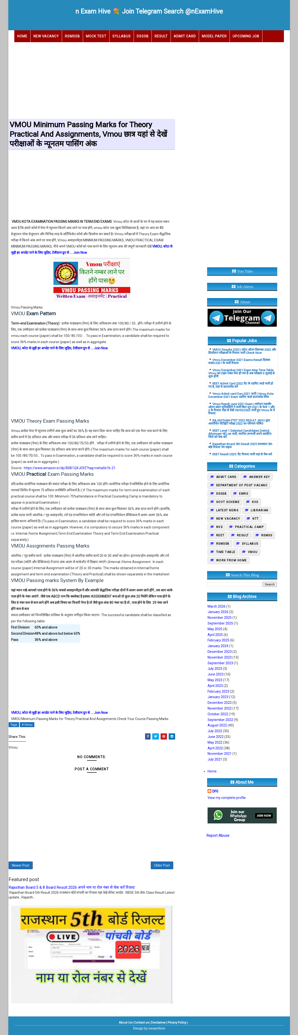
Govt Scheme (228, 502)
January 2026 (218, 612)
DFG (215, 791)
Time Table (225, 552)
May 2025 (215, 629)
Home (22, 36)
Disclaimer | (159, 1022)
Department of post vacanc (242, 485)
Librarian (259, 510)
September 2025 (220, 623)
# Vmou (27, 724)
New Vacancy (46, 36)
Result (161, 36)
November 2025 (220, 617)
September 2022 (220, 720)
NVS (219, 527)
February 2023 (218, 691)
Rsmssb (223, 543)
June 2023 (216, 674)
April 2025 (215, 635)
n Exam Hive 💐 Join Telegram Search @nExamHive (149, 11)
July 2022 (215, 731)
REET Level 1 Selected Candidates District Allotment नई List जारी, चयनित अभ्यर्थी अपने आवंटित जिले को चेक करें (239, 434)
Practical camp (249, 527)
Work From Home (231, 560)
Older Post (162, 865)
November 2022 (220, 708)
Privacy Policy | (178, 1022)
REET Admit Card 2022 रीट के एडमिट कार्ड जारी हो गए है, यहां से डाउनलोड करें (240, 385)
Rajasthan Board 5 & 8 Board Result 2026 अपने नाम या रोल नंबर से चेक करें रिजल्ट (72, 887)
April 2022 (215, 748)
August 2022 (217, 725)
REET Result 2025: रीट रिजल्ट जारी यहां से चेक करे (242, 454)
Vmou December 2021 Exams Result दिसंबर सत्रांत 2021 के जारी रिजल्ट (239, 361)
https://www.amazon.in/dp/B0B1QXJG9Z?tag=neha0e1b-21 (69, 468)
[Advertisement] (149, 79)
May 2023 (215, 680)
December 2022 (220, 703)
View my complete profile (227, 798)
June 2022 (216, 737)
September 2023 (220, 663)
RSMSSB (72, 36)
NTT (255, 518)
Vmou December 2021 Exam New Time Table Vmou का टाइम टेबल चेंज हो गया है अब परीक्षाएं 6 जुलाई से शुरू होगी (241, 373)
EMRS (243, 493)
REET (220, 535)
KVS (255, 502)
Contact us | (142, 1022)
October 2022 (218, 714)
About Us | (126, 1022)
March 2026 (216, 606)
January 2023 (218, 697)
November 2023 (220, 657)
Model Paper (214, 36)
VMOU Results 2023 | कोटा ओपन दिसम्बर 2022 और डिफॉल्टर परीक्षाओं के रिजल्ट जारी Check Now (242, 351)
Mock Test (96, 36)
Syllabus (121, 36)
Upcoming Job (246, 36)
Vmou (253, 552)
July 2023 (215, 668)
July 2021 (215, 759)
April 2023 (215, 686)
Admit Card (185, 36)
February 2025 (218, 640)
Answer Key (259, 477)
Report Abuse (218, 835)
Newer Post (20, 865)
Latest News (227, 510)
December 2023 (220, 652)
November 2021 (220, 754)
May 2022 (215, 742)
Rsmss (266, 535)
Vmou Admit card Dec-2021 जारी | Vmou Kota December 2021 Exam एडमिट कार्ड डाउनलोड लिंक (240, 395)
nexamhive (156, 1028)
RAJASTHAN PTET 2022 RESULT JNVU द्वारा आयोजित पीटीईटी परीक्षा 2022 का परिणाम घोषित (239, 422)
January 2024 (218, 646)
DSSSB (143, 36)
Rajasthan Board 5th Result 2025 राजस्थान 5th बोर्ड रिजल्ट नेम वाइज (240, 445)
